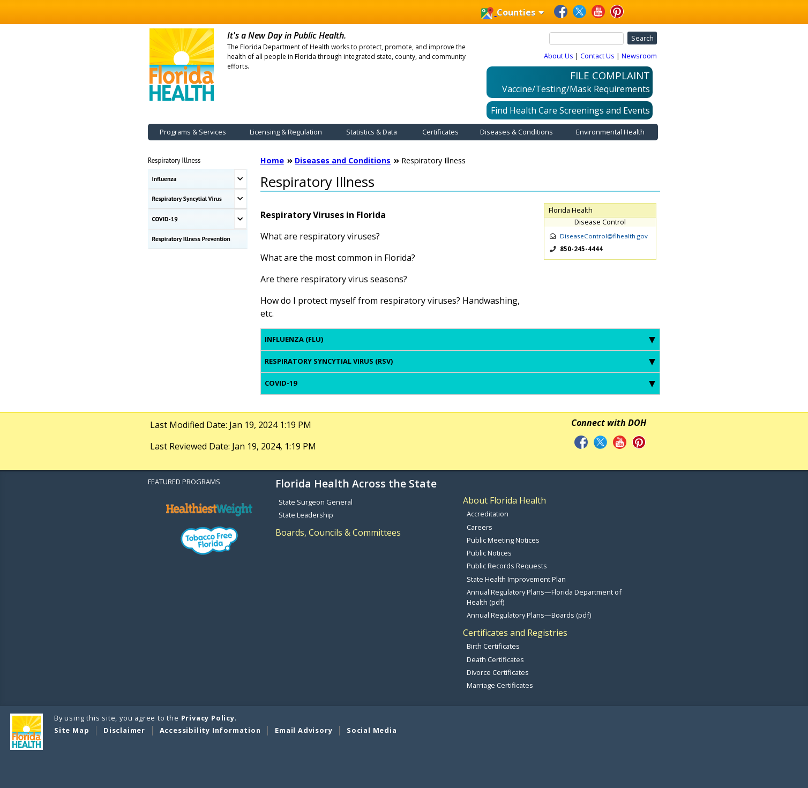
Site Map (71, 730)
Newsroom (639, 56)
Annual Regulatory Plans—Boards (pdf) (529, 615)
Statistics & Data (371, 132)
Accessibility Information (210, 730)
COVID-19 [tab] (460, 383)
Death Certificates (495, 659)
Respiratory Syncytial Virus (187, 198)
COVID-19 (165, 219)
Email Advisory (303, 730)
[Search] (586, 38)
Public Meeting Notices (503, 540)
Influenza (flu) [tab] (460, 339)
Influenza (164, 179)
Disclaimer (124, 730)
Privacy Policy (208, 718)
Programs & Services (193, 132)
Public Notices (489, 553)
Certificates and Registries (515, 633)
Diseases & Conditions (516, 132)
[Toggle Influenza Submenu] (240, 179)
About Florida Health (504, 500)
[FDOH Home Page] (181, 64)
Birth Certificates (493, 646)
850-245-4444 (581, 249)
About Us (558, 56)
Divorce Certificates (498, 672)
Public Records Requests (507, 566)
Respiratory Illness (174, 160)
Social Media (372, 730)
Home (272, 160)
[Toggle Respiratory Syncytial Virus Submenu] (240, 199)
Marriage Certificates (500, 685)
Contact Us (597, 56)
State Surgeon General (316, 502)
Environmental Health (610, 132)
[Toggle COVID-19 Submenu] (240, 219)
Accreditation (487, 514)
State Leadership (306, 515)
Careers (479, 527)
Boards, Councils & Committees (338, 532)
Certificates (440, 132)
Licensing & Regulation (286, 132)
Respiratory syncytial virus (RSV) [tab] (460, 361)
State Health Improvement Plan (516, 579)
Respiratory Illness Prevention (191, 239)
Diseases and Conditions (343, 160)
